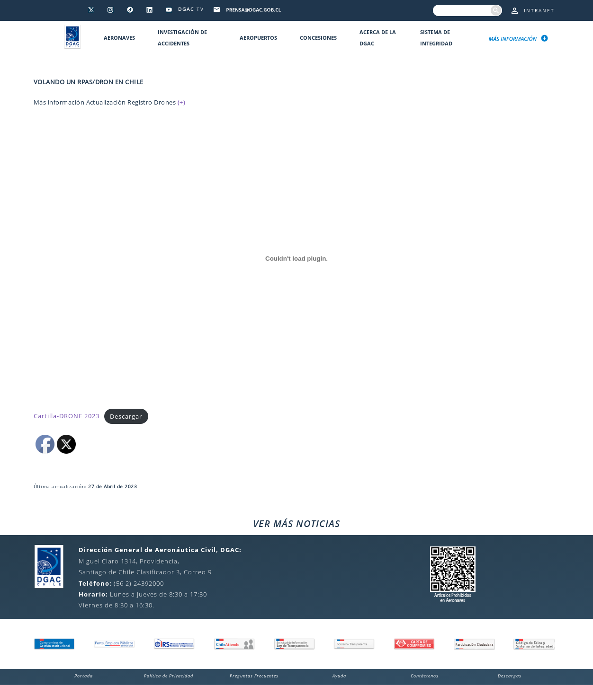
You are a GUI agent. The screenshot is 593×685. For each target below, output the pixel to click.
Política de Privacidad (168, 676)
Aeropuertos (258, 37)
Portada (83, 676)
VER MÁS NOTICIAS (296, 523)
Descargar (126, 416)
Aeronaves (119, 37)
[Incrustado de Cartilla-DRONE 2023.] (296, 258)
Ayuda (339, 676)
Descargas (509, 676)
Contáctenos (425, 676)
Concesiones (318, 37)
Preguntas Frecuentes (254, 676)
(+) (181, 102)
